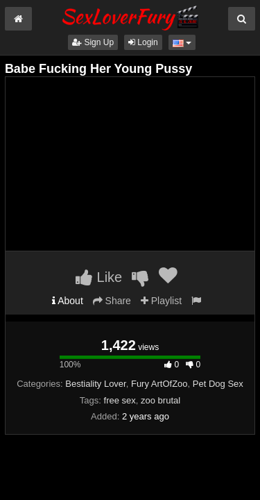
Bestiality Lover (95, 383)
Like (99, 277)
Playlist (161, 300)
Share (112, 300)
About (67, 300)
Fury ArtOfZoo (159, 383)
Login (143, 42)
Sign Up (93, 42)
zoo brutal (160, 400)
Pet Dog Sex (218, 383)
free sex (120, 400)
